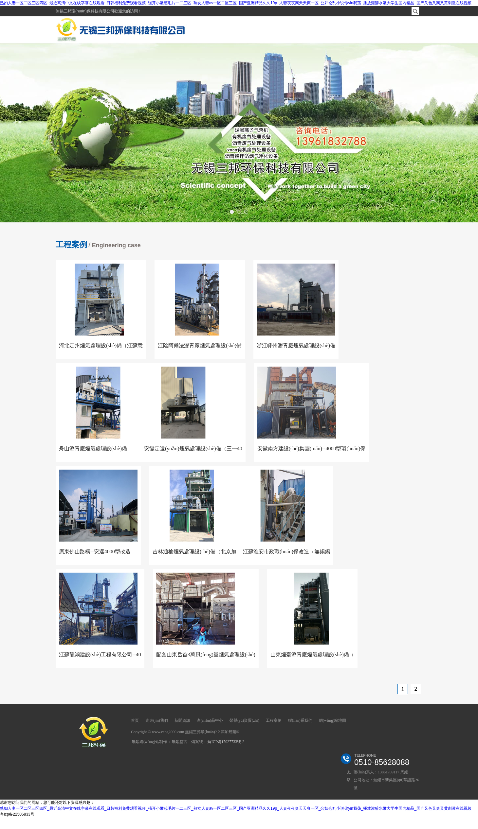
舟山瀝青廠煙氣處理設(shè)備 (93, 448)
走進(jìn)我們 (156, 720)
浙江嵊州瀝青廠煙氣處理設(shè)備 (296, 345)
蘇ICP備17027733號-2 (226, 741)
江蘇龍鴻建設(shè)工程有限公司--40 (100, 654)
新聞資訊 (182, 720)
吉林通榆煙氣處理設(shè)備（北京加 (194, 551)
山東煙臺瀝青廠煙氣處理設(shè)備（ (312, 654)
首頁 (135, 720)
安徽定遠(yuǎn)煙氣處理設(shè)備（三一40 (193, 448)
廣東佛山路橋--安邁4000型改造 (95, 551)
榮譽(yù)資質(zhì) (244, 720)
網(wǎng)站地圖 (332, 720)
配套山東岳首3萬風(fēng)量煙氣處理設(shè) (205, 654)
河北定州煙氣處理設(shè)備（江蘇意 (101, 345)
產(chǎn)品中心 (210, 720)
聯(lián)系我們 (300, 720)
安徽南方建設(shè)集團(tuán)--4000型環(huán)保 (311, 448)
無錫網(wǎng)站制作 (149, 741)
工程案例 (274, 720)
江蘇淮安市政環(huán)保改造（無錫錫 (286, 551)
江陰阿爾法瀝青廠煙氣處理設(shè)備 (200, 345)
